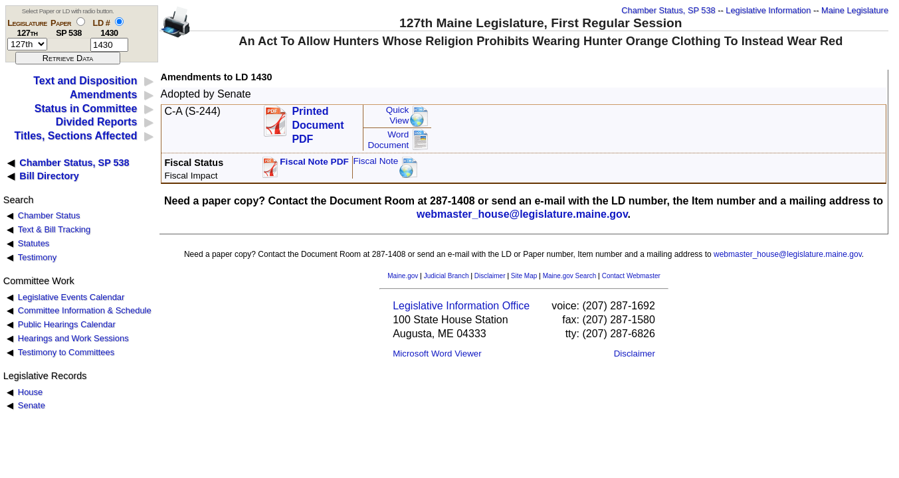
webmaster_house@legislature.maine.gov (522, 214)
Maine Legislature (854, 10)
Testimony (37, 257)
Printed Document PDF (318, 121)
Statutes (34, 243)
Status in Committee (86, 108)
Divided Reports (97, 121)
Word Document (388, 139)
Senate (31, 405)
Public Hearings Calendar (67, 324)
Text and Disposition (85, 80)
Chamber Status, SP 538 (668, 10)
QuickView (397, 115)
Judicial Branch (446, 275)
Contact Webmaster (631, 275)
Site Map (524, 275)
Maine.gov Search (570, 275)
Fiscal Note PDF (314, 162)
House (30, 392)
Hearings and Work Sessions (73, 338)
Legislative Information (768, 10)
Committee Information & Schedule (84, 310)
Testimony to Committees (66, 352)
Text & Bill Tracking (54, 229)
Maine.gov (402, 275)
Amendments (103, 94)
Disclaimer (490, 275)
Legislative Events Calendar (71, 297)
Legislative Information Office (461, 305)
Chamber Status (49, 215)
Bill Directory (49, 176)
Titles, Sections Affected (75, 135)
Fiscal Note (375, 161)
